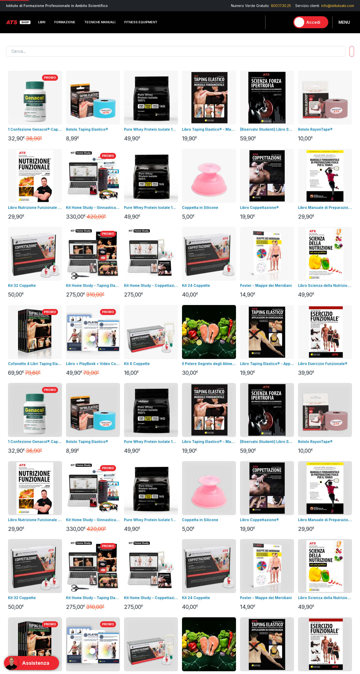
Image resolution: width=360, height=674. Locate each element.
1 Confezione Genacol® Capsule (35, 129)
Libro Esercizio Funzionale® (322, 363)
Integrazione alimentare (83, 594)
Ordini (185, 579)
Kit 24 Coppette (196, 285)
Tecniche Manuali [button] (99, 22)
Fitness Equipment (79, 579)
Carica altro (19, 495)
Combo (244, 624)
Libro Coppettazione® (259, 207)
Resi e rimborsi (134, 586)
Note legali (131, 571)
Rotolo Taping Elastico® (87, 129)
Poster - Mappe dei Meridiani (266, 285)
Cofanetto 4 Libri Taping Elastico (35, 363)
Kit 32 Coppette (22, 285)
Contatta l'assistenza (307, 528)
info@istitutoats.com (337, 5)
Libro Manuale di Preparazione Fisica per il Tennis (325, 207)
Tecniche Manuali (252, 579)
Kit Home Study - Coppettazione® (151, 285)
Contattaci (14, 594)
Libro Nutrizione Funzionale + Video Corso (35, 207)
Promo (243, 631)
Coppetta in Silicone (200, 207)
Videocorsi (15, 571)
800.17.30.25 (281, 5)
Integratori (246, 594)
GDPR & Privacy (135, 601)
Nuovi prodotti (18, 586)
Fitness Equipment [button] (140, 22)
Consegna (130, 564)
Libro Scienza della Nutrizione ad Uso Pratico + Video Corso (325, 285)
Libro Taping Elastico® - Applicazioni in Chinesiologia (267, 363)
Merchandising (76, 601)
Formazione (247, 571)
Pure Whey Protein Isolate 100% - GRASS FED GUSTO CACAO (151, 129)
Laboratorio (247, 601)
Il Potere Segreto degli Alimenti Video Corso (209, 363)
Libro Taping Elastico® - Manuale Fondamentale (209, 129)
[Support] (31, 663)
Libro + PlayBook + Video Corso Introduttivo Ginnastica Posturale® (93, 363)
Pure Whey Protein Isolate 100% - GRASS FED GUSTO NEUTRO (151, 207)
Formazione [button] (64, 22)
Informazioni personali (198, 564)
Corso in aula (17, 564)
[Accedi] (310, 22)
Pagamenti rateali (136, 609)
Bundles (12, 579)
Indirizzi (186, 571)
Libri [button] (41, 22)
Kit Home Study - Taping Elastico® (93, 285)
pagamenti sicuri (135, 594)
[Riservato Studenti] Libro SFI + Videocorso (267, 129)
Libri (67, 564)
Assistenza (189, 586)
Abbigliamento (76, 586)
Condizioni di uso (136, 579)
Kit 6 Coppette (137, 363)
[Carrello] (284, 22)
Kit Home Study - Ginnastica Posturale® (93, 207)
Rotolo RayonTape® (315, 129)
